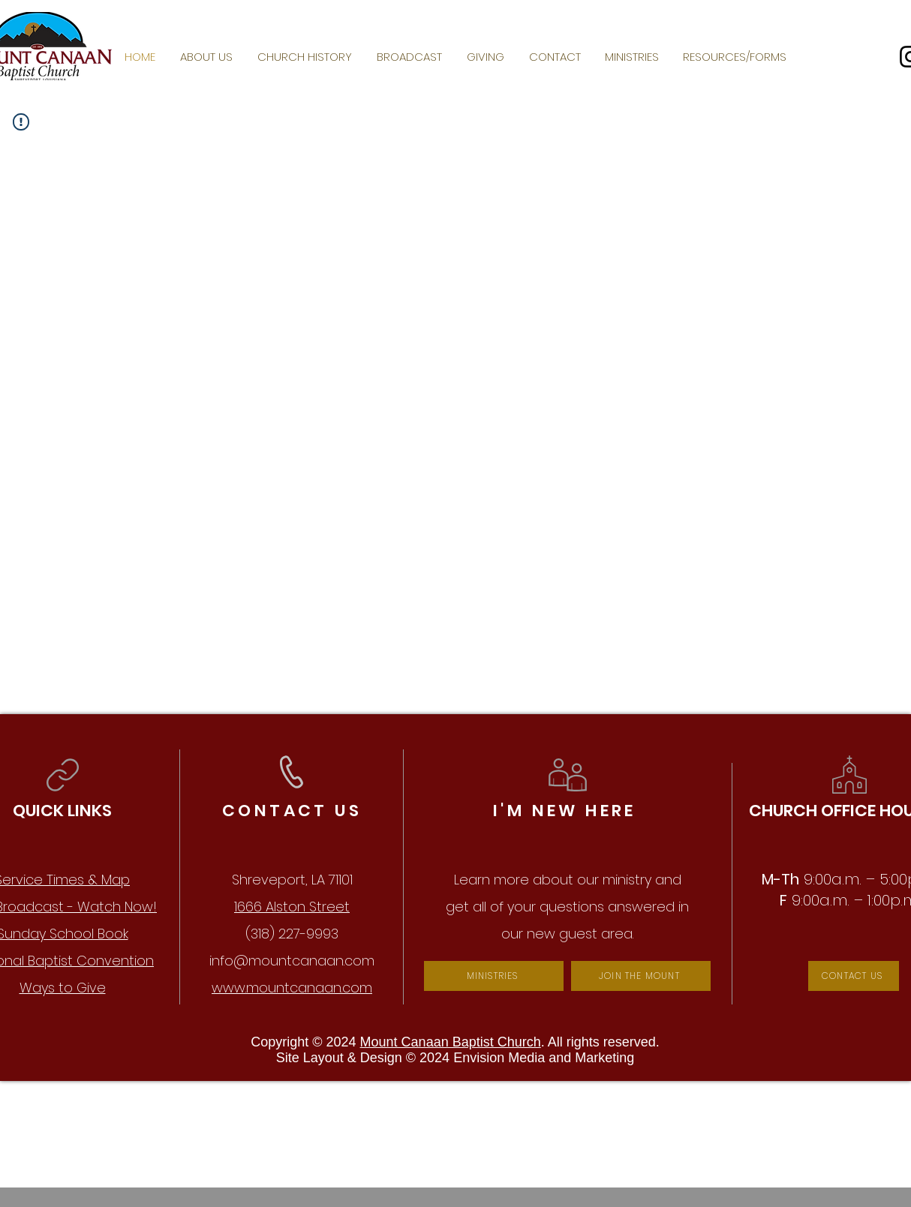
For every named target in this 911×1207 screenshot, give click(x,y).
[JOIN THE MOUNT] (641, 976)
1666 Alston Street (292, 906)
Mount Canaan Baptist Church (450, 1041)
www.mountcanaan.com (292, 987)
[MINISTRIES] (494, 976)
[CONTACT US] (853, 976)
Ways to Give (63, 987)
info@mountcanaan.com (291, 960)
